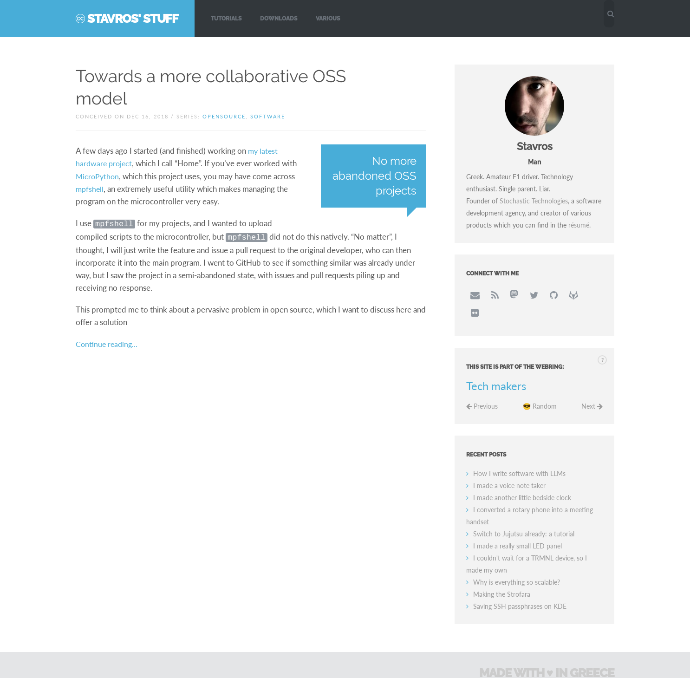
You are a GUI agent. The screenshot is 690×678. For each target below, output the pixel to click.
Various (328, 18)
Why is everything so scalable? (516, 563)
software (267, 116)
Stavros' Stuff (132, 19)
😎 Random (540, 387)
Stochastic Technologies (534, 201)
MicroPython (98, 175)
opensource (224, 116)
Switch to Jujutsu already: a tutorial (523, 515)
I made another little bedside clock (522, 478)
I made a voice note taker (509, 466)
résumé (578, 225)
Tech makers (496, 367)
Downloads (278, 18)
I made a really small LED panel (517, 527)
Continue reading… (108, 341)
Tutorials (226, 18)
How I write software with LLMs (519, 454)
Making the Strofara (501, 575)
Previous (482, 387)
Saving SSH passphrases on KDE (519, 587)
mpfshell (90, 188)
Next (592, 387)
